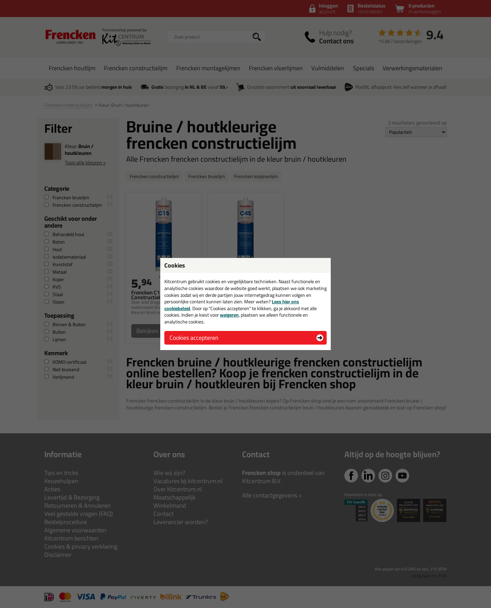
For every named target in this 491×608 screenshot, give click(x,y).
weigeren (229, 314)
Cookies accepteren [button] (193, 337)
